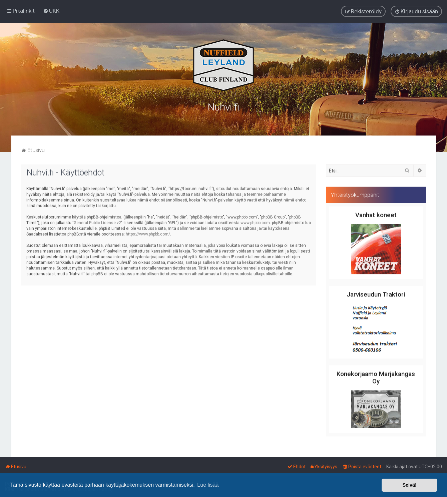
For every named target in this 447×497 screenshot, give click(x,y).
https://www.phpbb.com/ (148, 232)
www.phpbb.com (255, 221)
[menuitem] (51, 10)
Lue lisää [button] (207, 485)
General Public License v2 (97, 221)
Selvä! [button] (409, 485)
